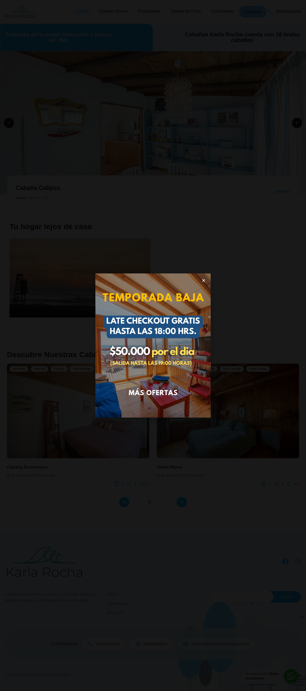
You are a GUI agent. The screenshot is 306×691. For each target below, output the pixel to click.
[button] (204, 280)
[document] (153, 345)
